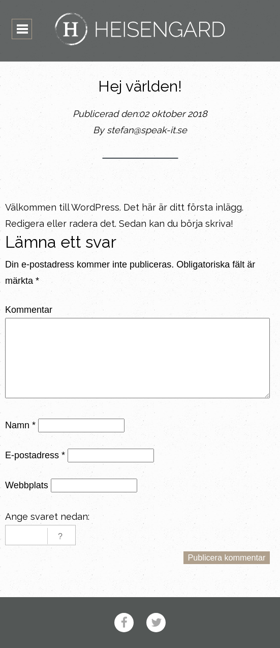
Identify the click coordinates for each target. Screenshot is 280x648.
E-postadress (35, 455)
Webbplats (26, 485)
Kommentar (28, 310)
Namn (20, 425)
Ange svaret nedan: (47, 516)
